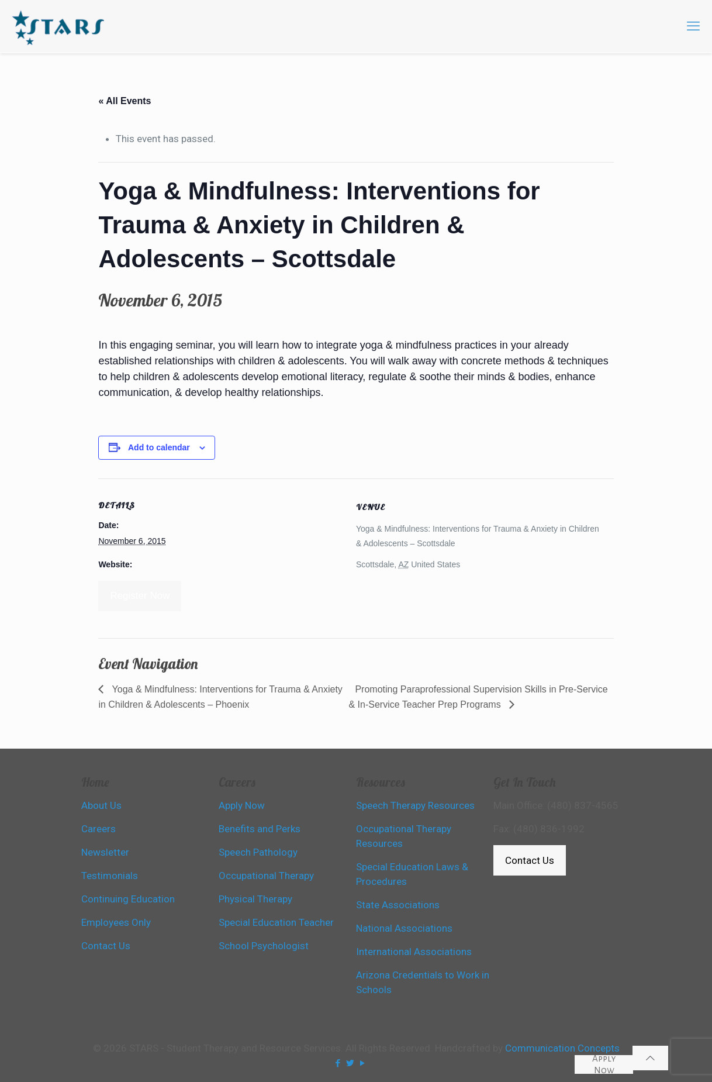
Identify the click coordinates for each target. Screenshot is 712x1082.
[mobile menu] (693, 26)
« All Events (124, 101)
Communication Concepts (562, 1048)
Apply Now (604, 1064)
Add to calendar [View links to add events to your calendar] (159, 447)
